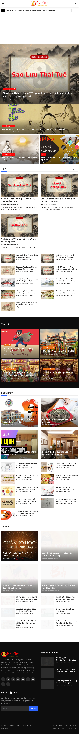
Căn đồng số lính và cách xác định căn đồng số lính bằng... (66, 659)
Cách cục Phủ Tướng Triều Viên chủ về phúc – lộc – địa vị (27, 268)
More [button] (74, 169)
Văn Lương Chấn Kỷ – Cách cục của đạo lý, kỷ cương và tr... (27, 292)
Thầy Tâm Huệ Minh (8, 100)
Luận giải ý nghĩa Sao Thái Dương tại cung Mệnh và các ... (18, 158)
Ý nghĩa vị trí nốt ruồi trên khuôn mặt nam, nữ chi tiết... (66, 671)
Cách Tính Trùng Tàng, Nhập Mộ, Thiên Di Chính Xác (26, 610)
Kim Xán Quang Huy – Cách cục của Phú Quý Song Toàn (27, 280)
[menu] (2, 3)
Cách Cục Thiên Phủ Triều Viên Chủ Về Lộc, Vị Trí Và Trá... (27, 304)
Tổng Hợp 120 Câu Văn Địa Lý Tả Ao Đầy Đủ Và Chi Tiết (67, 477)
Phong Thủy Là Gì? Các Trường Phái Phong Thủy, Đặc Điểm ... (27, 512)
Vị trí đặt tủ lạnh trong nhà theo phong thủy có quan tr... (19, 453)
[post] (39, 74)
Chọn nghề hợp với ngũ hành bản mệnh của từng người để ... (58, 158)
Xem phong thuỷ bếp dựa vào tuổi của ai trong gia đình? (66, 465)
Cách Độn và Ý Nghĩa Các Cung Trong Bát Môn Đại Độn (66, 622)
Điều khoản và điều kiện (67, 726)
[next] (76, 10)
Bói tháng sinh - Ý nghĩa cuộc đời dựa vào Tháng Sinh (58, 587)
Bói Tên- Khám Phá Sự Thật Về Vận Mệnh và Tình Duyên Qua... (27, 598)
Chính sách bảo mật (60, 729)
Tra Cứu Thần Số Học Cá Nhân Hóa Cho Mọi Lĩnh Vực (18, 554)
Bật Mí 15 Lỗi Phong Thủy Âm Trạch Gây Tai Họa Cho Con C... (27, 501)
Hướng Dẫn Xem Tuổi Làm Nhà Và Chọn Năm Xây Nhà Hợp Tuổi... (26, 623)
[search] (76, 3)
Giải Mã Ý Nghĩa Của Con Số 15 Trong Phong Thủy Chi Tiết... (66, 489)
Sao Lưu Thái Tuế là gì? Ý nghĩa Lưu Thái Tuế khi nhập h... (18, 200)
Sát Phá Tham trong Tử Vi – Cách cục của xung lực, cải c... (66, 268)
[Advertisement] (39, 27)
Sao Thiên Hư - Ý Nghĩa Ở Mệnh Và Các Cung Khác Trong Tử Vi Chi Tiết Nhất (35, 129)
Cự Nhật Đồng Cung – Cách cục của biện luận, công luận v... (66, 280)
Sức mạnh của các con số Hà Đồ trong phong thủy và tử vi (66, 501)
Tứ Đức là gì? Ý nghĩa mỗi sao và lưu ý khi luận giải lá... (19, 240)
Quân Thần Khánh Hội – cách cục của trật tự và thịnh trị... (66, 292)
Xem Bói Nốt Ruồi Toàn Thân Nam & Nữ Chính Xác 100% (65, 598)
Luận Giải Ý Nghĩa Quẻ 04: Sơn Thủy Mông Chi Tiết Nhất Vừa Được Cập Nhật (33, 10)
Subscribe (33, 709)
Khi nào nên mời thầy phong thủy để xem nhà (58, 421)
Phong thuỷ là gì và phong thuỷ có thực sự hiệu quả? (27, 477)
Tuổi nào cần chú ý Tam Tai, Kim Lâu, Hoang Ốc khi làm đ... (19, 421)
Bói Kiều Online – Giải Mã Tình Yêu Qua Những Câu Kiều (18, 587)
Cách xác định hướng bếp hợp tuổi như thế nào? (26, 465)
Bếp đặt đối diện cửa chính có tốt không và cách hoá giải (56, 453)
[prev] (72, 10)
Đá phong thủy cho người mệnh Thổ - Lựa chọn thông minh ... (27, 489)
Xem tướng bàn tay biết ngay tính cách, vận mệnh (66, 682)
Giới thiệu (72, 729)
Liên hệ (54, 726)
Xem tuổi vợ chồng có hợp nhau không (65, 610)
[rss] (8, 685)
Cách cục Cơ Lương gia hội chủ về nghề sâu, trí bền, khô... (66, 256)
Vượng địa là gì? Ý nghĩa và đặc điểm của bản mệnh (27, 256)
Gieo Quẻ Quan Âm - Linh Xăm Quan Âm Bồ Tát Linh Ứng (58, 554)
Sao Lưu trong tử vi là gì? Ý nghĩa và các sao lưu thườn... (58, 200)
